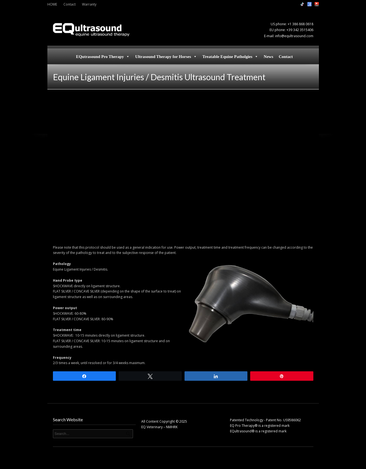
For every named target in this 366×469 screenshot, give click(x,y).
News (268, 56)
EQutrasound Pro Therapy (103, 56)
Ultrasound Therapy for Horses (166, 56)
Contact (69, 4)
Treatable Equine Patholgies (230, 56)
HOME (52, 4)
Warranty (89, 4)
